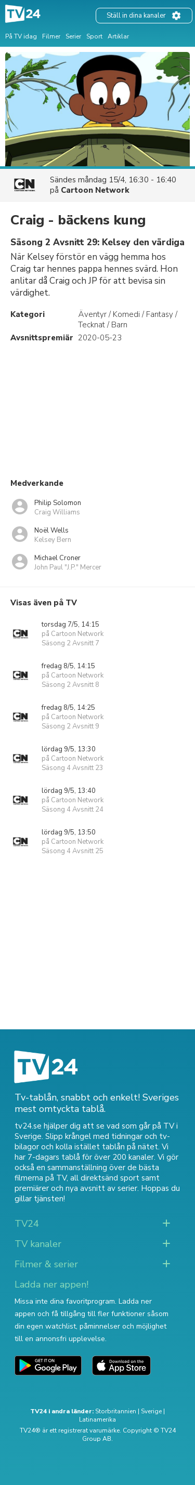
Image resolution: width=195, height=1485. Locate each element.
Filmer (51, 36)
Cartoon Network (95, 190)
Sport (94, 36)
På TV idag (21, 36)
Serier (73, 36)
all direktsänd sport (104, 1178)
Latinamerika (97, 1419)
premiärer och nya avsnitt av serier (76, 1188)
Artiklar (118, 36)
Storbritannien (115, 1411)
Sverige (151, 1411)
